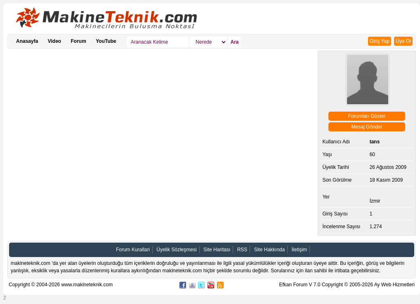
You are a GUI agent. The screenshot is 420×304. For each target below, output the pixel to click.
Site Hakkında (269, 250)
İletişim (299, 250)
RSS (242, 250)
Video (54, 41)
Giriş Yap (379, 41)
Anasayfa (27, 41)
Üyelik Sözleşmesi (176, 250)
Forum (78, 41)
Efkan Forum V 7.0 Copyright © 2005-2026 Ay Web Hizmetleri (347, 285)
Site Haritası (216, 250)
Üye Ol (403, 41)
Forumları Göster (367, 116)
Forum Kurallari (133, 250)
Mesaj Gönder (367, 127)
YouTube (106, 41)
